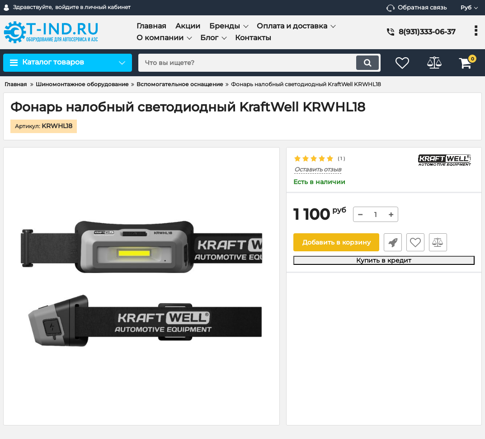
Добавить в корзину (336, 242)
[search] (259, 63)
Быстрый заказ (393, 242)
